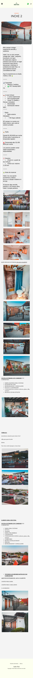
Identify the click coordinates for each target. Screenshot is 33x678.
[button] (1, 4)
